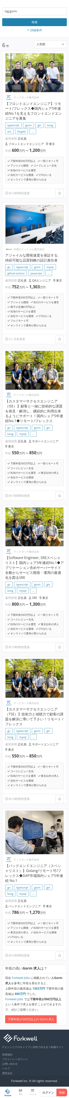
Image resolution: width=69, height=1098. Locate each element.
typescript (13, 125)
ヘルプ (6, 1068)
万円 (39, 988)
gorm (28, 125)
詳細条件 (34, 30)
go (8, 267)
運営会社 (7, 1073)
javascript (36, 273)
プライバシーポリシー (15, 1059)
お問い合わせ (10, 1063)
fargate (21, 131)
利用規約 (7, 1054)
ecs (9, 131)
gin (39, 125)
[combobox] (34, 11)
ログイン (48, 1092)
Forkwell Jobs (21, 978)
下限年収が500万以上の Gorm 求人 (31, 1019)
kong (50, 125)
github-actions (15, 273)
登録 (62, 1092)
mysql (50, 267)
